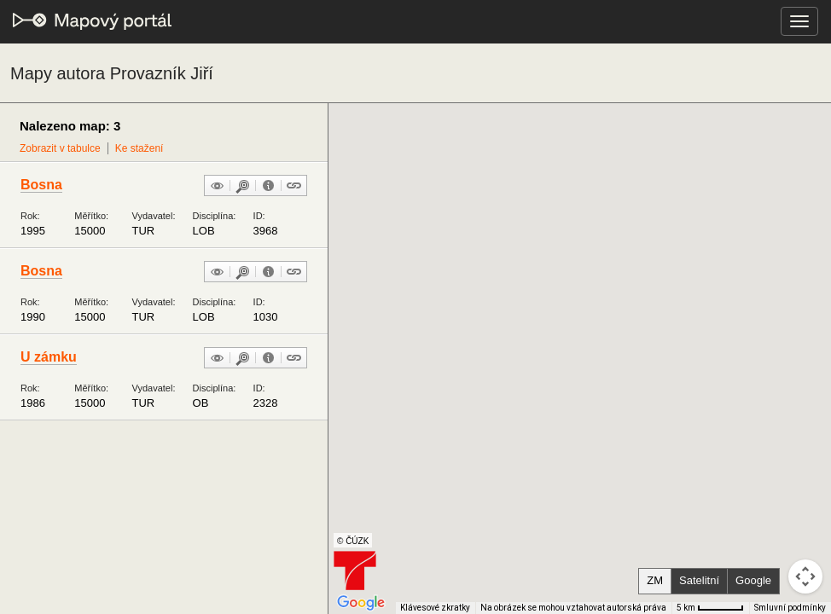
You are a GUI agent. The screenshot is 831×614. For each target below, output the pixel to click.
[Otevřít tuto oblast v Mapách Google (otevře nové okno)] (361, 603)
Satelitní (699, 580)
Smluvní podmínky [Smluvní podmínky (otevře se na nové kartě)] (790, 607)
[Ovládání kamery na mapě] (805, 576)
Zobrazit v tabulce (60, 148)
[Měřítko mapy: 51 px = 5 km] (710, 608)
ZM (655, 580)
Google (753, 580)
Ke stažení (139, 148)
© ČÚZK (353, 541)
